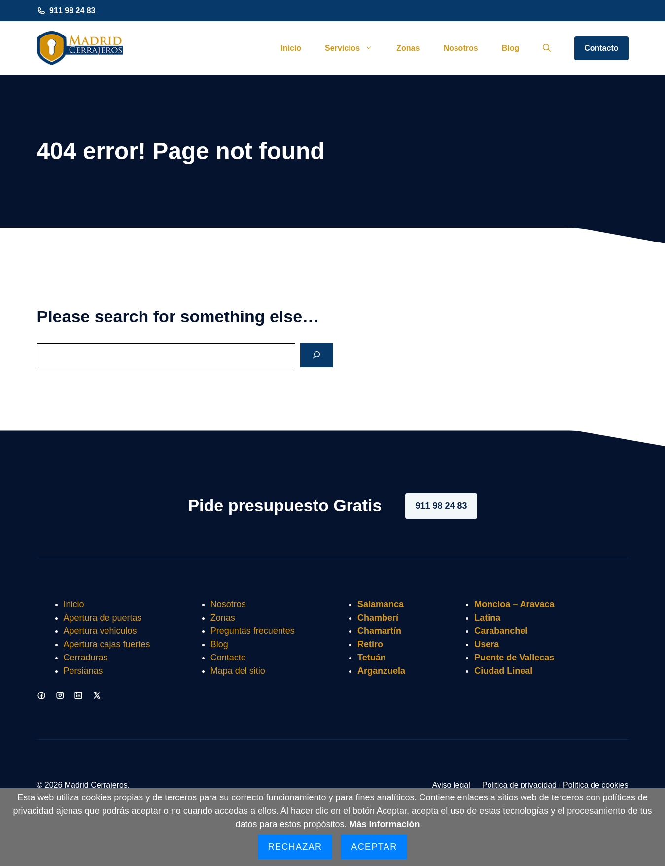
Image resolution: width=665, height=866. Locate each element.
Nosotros (460, 48)
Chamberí (377, 618)
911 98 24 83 (72, 10)
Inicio (290, 48)
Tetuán (371, 657)
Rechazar (295, 847)
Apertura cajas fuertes (107, 644)
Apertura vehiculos (100, 631)
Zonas (408, 48)
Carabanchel (500, 631)
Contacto (601, 48)
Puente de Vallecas (514, 657)
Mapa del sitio (237, 671)
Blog (511, 48)
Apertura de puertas (103, 618)
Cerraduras (86, 657)
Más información (385, 824)
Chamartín (379, 631)
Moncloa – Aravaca (514, 604)
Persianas (83, 671)
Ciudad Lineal (503, 671)
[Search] (316, 355)
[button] (546, 48)
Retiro (370, 644)
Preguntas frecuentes (252, 631)
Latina (487, 618)
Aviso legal (451, 785)
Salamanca (380, 604)
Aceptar (374, 847)
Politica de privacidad (519, 785)
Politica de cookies (596, 785)
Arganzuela (381, 671)
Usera (486, 644)
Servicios (355, 48)
